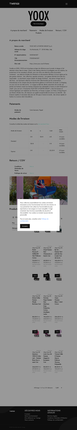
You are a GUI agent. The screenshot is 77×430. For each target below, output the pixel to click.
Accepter (25, 226)
